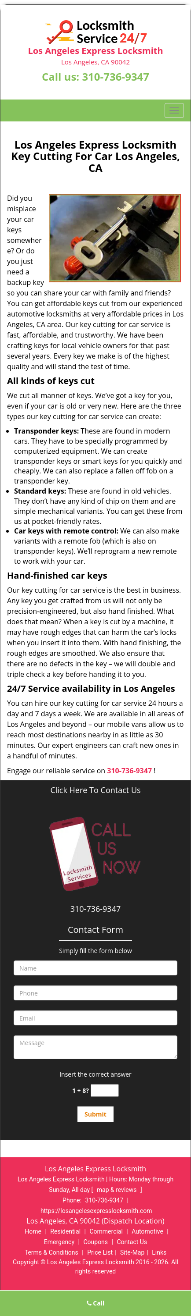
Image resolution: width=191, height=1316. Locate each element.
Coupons (95, 1241)
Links (159, 1252)
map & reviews (117, 1189)
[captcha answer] (105, 1090)
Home (33, 1231)
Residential (65, 1231)
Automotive (147, 1231)
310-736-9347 (115, 76)
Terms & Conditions (51, 1252)
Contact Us (132, 1241)
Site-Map (132, 1252)
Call (96, 1303)
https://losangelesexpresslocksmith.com (96, 1210)
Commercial (105, 1231)
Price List (100, 1252)
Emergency (59, 1241)
